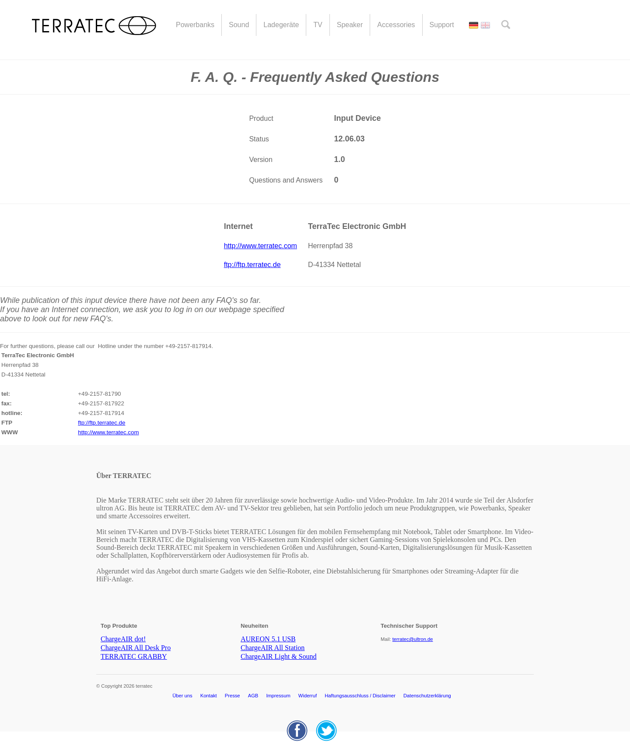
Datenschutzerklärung (427, 695)
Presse (232, 695)
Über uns (182, 695)
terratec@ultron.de (412, 639)
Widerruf (307, 695)
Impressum (278, 695)
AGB (253, 695)
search (505, 24)
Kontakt (208, 695)
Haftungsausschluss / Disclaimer (360, 695)
